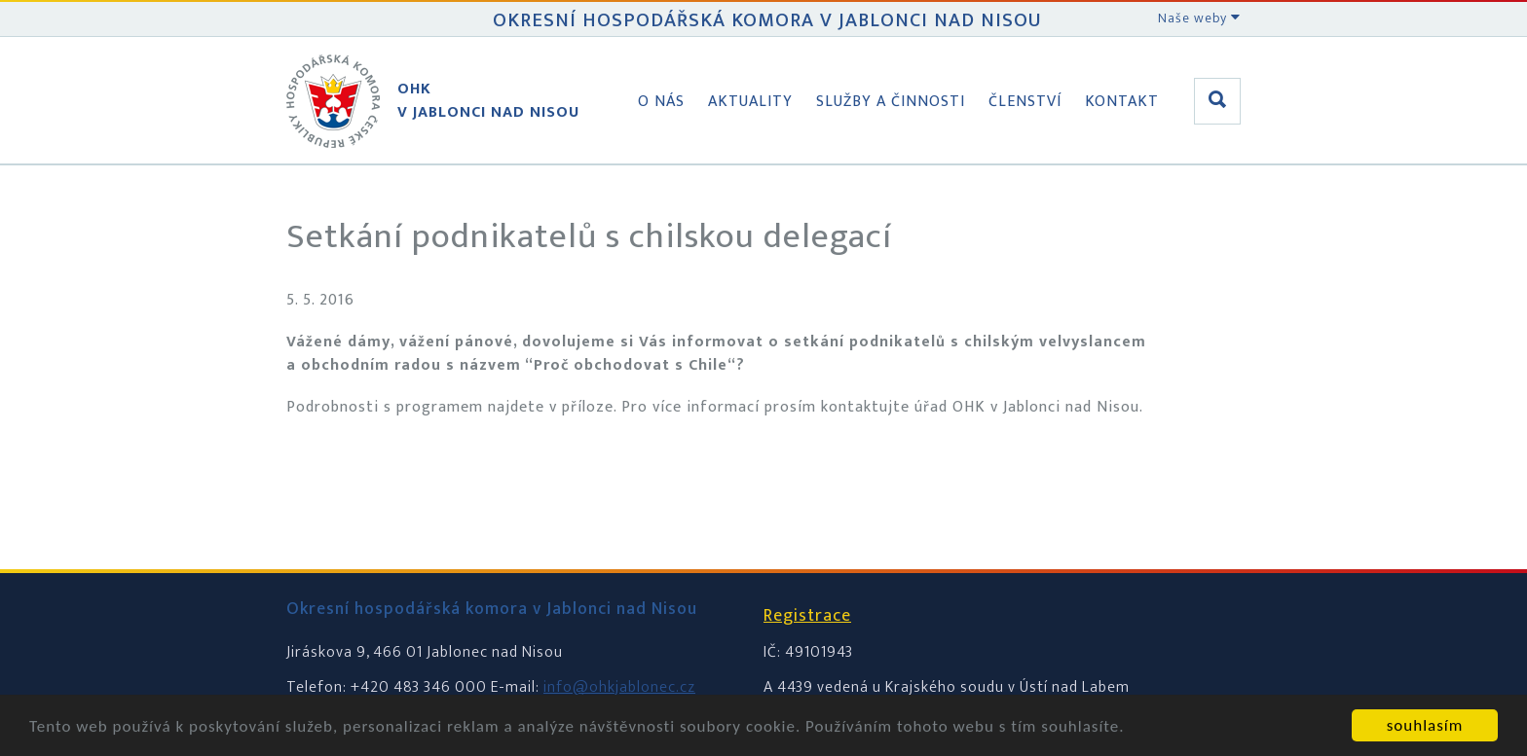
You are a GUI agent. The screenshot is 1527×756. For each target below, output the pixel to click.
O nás (661, 102)
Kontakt (1122, 102)
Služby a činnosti (890, 102)
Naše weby (1199, 18)
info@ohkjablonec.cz (619, 687)
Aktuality (750, 102)
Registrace (807, 615)
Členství (1024, 102)
